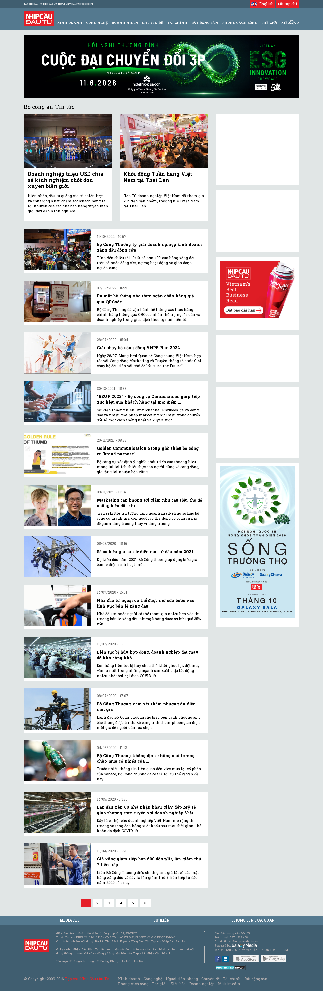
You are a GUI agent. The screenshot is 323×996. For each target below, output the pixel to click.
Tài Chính (177, 22)
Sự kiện (161, 920)
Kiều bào (177, 983)
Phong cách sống (133, 983)
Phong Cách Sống (239, 22)
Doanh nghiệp (201, 983)
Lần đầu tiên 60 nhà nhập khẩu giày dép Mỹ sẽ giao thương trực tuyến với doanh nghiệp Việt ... (147, 809)
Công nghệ (153, 978)
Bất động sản (204, 22)
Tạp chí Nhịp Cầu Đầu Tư (87, 978)
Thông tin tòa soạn (253, 920)
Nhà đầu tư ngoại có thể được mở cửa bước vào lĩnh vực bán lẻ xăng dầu (145, 602)
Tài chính (232, 978)
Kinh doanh (129, 978)
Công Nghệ (96, 22)
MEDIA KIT (70, 920)
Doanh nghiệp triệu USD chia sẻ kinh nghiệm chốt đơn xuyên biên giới (65, 179)
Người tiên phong (182, 978)
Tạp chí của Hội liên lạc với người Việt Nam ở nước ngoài (58, 4)
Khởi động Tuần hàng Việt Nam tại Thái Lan (157, 176)
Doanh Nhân (125, 22)
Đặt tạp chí (287, 3)
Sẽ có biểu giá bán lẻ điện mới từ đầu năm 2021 (145, 551)
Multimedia (229, 983)
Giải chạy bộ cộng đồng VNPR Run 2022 (138, 347)
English (262, 3)
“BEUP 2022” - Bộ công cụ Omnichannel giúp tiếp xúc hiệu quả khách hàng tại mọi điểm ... (148, 399)
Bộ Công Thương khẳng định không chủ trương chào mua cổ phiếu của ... (146, 758)
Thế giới (269, 22)
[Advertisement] (257, 422)
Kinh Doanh (69, 22)
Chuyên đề (152, 22)
